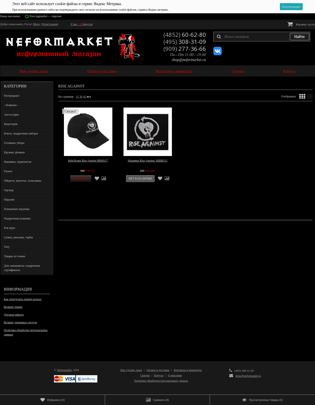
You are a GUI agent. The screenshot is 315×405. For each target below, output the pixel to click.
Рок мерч (9, 228)
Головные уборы (14, 143)
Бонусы (289, 71)
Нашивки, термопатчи (17, 162)
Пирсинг (9, 199)
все (89, 96)
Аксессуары (11, 114)
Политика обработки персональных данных (26, 332)
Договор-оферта (14, 314)
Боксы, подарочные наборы (21, 133)
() (52, 400)
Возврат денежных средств (20, 322)
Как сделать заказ (34, 71)
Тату (7, 247)
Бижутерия (11, 124)
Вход (37, 24)
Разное (8, 171)
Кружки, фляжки (14, 152)
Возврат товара (13, 307)
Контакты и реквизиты (174, 71)
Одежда (9, 190)
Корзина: (301, 24)
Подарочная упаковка (17, 218)
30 (80, 96)
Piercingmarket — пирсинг (46, 16)
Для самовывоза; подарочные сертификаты (22, 268)
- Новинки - (11, 105)
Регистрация (50, 24)
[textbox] (261, 36)
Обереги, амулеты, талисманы (22, 180)
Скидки (238, 71)
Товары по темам (14, 256)
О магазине (175, 375)
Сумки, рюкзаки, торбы (18, 237)
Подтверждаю (291, 6)
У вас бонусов (81, 24)
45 (84, 96)
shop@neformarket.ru (189, 60)
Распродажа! (12, 95)
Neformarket (64, 370)
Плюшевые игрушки (17, 209)
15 (77, 96)
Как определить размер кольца (22, 299)
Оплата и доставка (102, 71)
